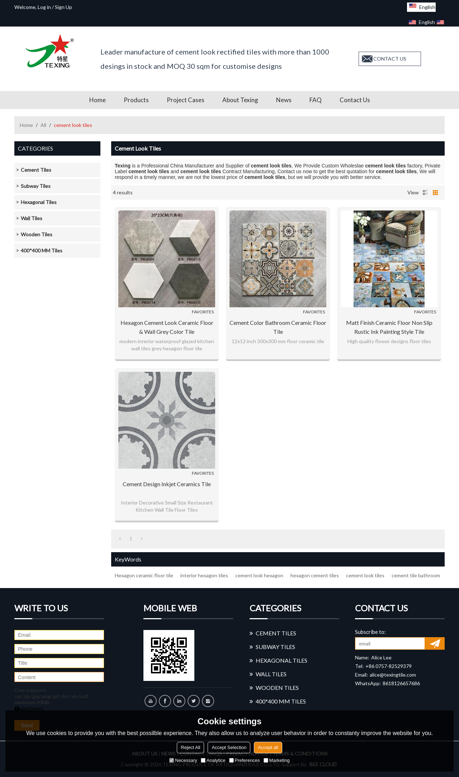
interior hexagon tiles (204, 575)
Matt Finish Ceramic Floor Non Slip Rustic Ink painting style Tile (389, 327)
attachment (28, 708)
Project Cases (185, 100)
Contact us (355, 100)
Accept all (268, 747)
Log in (44, 7)
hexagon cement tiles (314, 575)
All (43, 125)
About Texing (240, 100)
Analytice (213, 760)
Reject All (190, 747)
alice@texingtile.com (393, 675)
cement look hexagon (259, 575)
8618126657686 (401, 683)
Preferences (244, 760)
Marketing (277, 760)
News (284, 100)
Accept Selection (229, 747)
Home (97, 100)
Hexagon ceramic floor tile (144, 575)
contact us (389, 59)
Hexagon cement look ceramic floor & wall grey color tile (166, 327)
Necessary (183, 760)
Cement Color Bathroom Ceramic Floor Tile (278, 327)
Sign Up (63, 7)
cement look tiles (365, 575)
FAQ (315, 100)
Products (136, 100)
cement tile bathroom (416, 575)
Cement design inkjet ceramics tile (167, 483)
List (425, 192)
